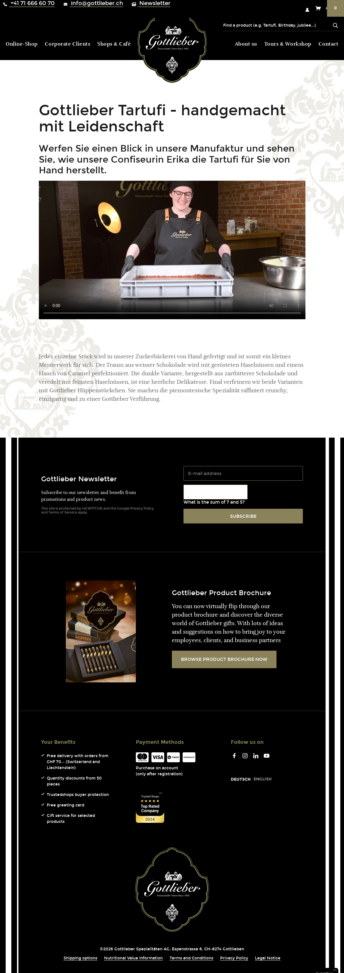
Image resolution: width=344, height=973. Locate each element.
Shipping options (80, 958)
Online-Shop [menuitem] (22, 44)
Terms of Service (62, 512)
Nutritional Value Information (133, 958)
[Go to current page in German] (241, 779)
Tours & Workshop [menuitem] (287, 44)
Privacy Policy (142, 508)
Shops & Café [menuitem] (114, 44)
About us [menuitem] (246, 44)
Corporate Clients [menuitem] (67, 44)
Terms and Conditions (191, 958)
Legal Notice (267, 958)
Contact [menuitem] (328, 44)
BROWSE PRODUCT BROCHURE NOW (224, 659)
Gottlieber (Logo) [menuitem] (172, 43)
